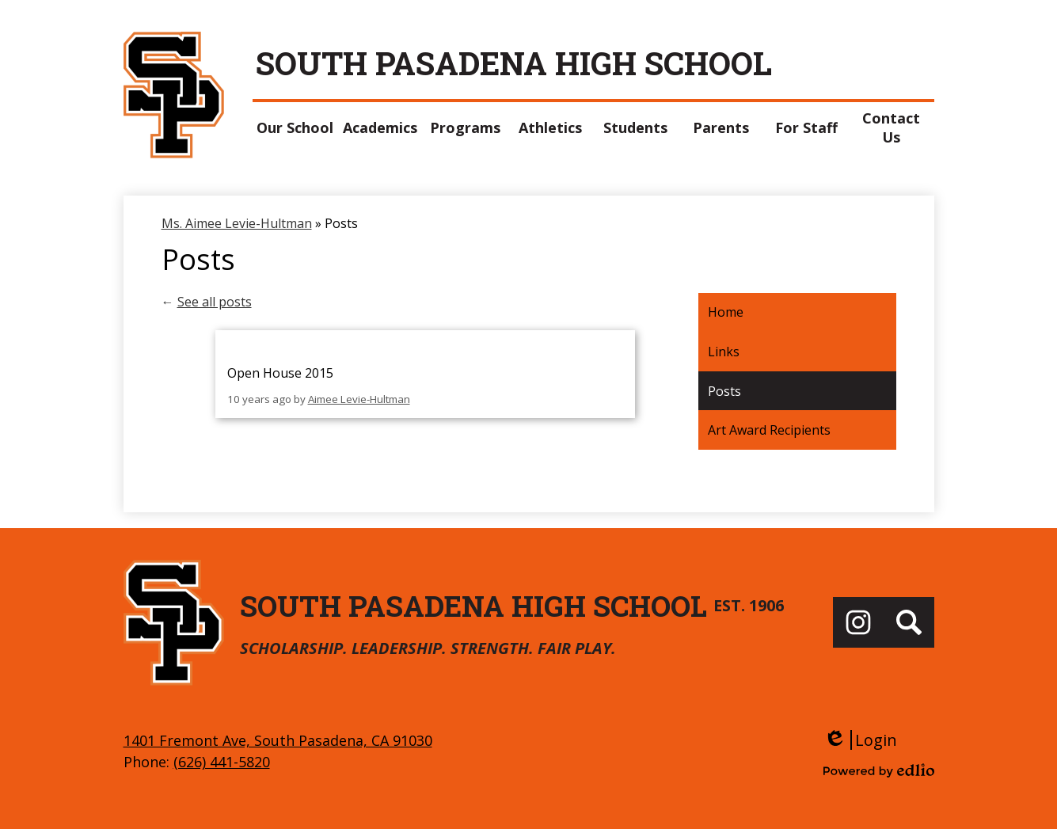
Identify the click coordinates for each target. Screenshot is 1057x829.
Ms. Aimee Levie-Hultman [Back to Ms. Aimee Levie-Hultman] (237, 223)
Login (860, 740)
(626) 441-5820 (221, 761)
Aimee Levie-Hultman (359, 399)
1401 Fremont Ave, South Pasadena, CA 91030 (278, 740)
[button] (295, 127)
